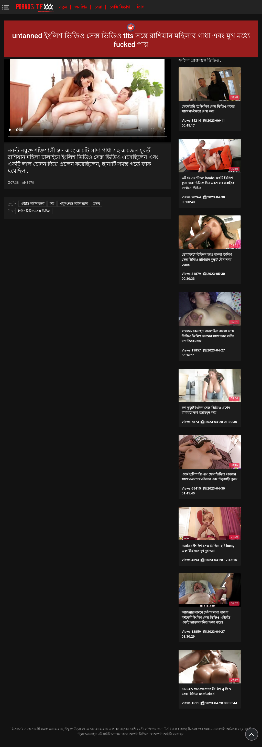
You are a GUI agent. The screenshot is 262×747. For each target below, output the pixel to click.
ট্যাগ (140, 7)
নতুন (63, 7)
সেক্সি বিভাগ (120, 7)
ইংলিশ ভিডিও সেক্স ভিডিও (34, 211)
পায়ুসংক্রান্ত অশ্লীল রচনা (74, 203)
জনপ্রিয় (81, 7)
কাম (52, 203)
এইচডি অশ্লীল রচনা (32, 203)
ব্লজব (96, 203)
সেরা (98, 7)
